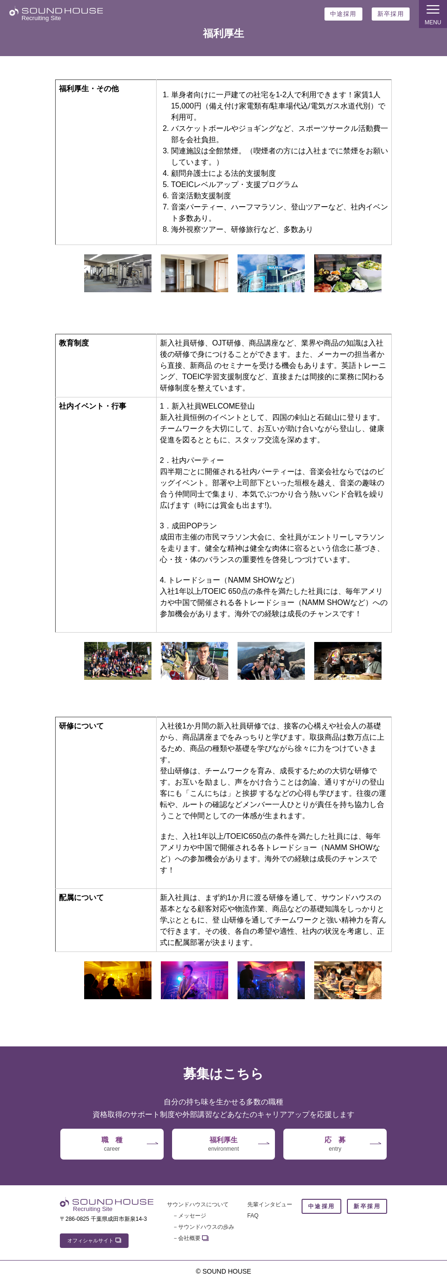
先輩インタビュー (269, 1204)
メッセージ (192, 1215)
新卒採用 (390, 13)
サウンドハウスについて (198, 1204)
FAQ (253, 1215)
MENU (433, 13)
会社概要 (189, 1238)
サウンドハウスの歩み (206, 1227)
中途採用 (343, 13)
